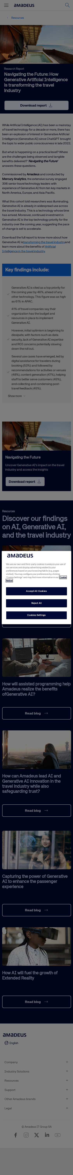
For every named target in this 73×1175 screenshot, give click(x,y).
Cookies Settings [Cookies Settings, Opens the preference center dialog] (36, 615)
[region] (36, 587)
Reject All (36, 603)
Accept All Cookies (36, 591)
